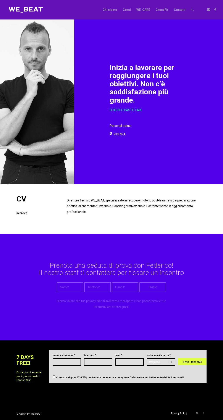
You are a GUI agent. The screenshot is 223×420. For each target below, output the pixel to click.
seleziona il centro (159, 355)
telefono (90, 355)
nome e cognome (64, 355)
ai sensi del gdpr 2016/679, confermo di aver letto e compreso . (120, 377)
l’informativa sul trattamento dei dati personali (156, 377)
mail (118, 355)
